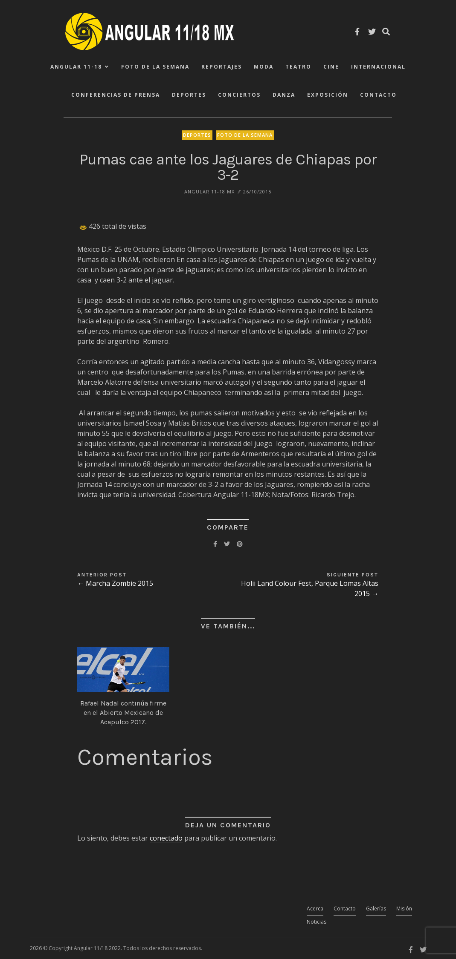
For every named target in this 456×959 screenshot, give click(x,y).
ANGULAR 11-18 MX (209, 191)
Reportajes (221, 66)
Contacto (378, 94)
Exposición (327, 94)
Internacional (378, 66)
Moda (263, 66)
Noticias (316, 921)
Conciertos (239, 94)
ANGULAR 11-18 (76, 66)
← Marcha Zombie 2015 (115, 583)
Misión (404, 908)
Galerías (376, 908)
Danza (284, 94)
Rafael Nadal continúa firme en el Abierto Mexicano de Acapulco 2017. (123, 712)
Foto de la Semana (155, 66)
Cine (331, 66)
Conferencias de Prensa (115, 94)
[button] (123, 669)
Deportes (189, 94)
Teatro (298, 66)
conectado (166, 838)
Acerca (315, 908)
